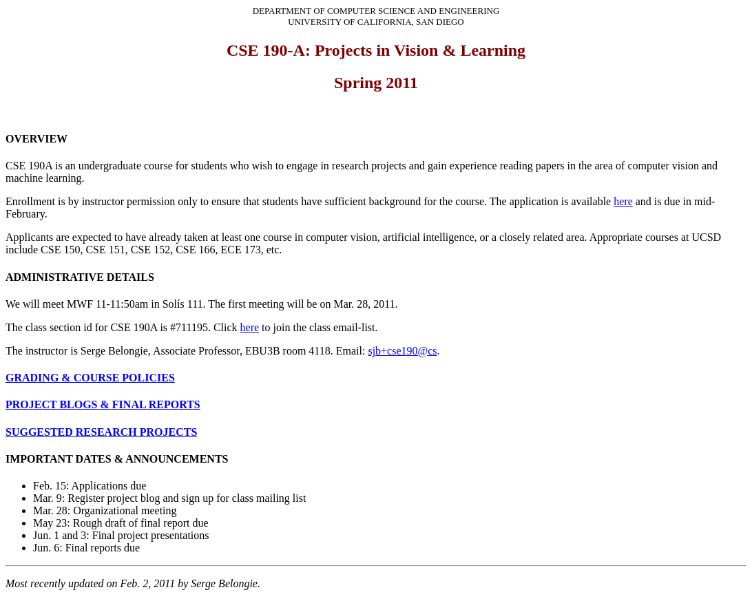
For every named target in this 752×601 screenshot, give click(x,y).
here (623, 201)
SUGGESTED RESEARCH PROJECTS (101, 432)
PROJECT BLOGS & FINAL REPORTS (103, 404)
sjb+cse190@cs (402, 351)
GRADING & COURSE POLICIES (90, 377)
